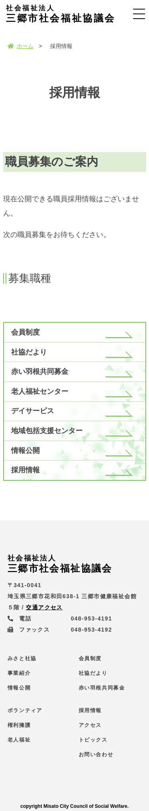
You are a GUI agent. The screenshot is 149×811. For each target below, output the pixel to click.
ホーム (20, 46)
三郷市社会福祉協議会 (61, 14)
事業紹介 (19, 673)
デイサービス (32, 411)
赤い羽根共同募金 (39, 372)
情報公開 (25, 451)
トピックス (93, 740)
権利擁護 (19, 725)
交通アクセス (44, 607)
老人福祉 (19, 740)
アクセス (90, 725)
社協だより (29, 352)
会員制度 (25, 332)
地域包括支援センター (47, 431)
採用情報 (25, 470)
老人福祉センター (39, 391)
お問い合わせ (96, 754)
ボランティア (25, 710)
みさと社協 (22, 658)
